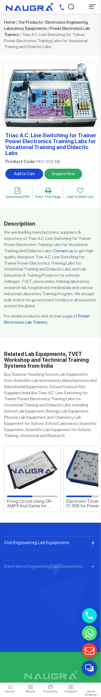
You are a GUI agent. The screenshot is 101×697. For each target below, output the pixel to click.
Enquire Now (63, 173)
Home (9, 22)
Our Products (30, 22)
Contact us (63, 250)
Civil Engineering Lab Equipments (36, 563)
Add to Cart (24, 173)
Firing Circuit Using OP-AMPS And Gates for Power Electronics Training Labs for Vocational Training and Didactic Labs (30, 503)
